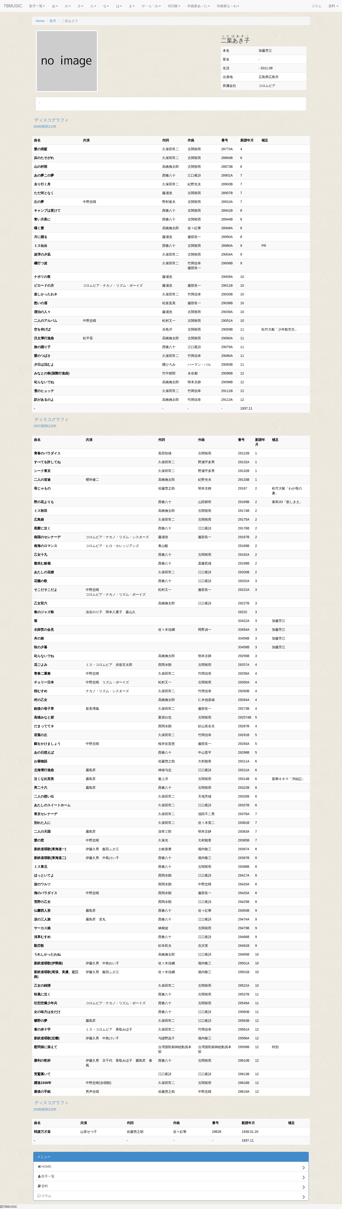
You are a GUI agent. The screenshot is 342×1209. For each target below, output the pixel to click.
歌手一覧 (37, 6)
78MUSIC (13, 6)
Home (40, 21)
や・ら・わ (151, 6)
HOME (171, 1167)
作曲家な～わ (228, 6)
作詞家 (174, 6)
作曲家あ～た (198, 6)
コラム (316, 6)
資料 (333, 6)
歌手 (53, 21)
